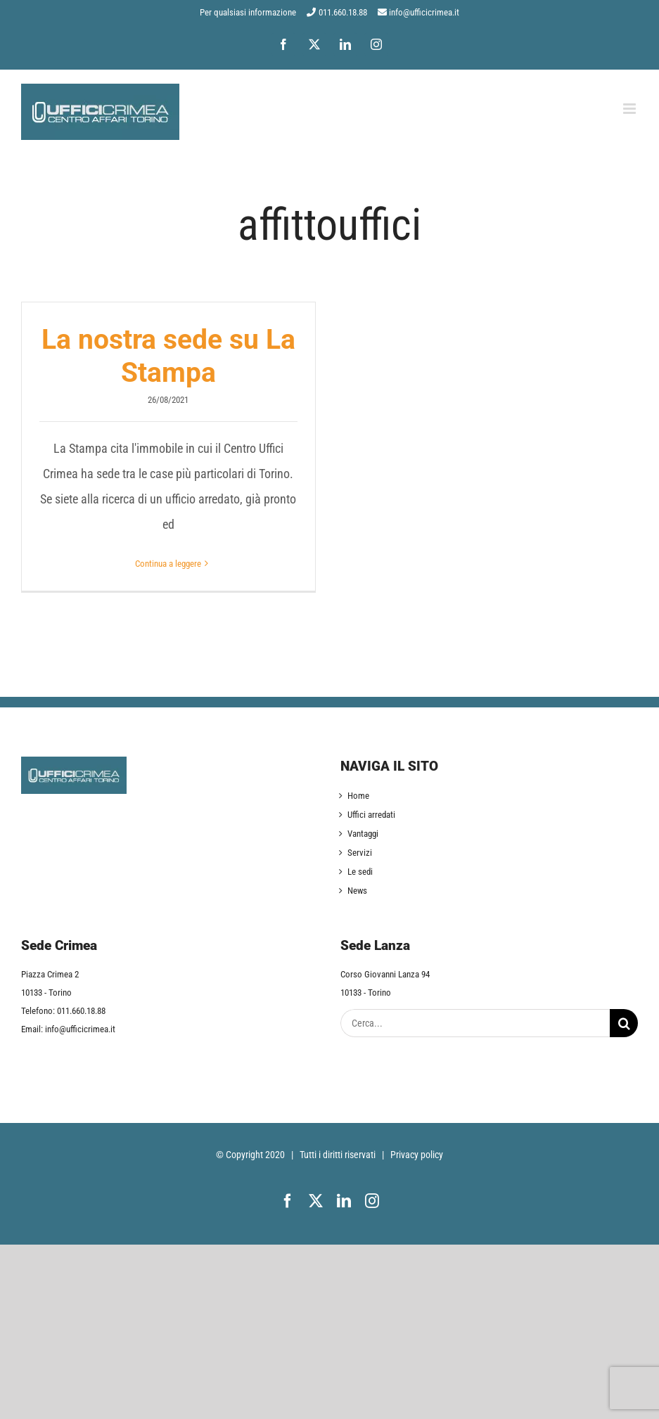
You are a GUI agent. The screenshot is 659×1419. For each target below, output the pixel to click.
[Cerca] (624, 1023)
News (357, 890)
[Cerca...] (475, 1023)
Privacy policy (416, 1154)
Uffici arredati (371, 814)
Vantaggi (362, 833)
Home (358, 795)
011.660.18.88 (343, 12)
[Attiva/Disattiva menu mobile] (630, 108)
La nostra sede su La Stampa (168, 356)
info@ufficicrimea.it (424, 12)
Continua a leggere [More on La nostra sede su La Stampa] (168, 563)
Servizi (359, 852)
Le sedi (360, 871)
